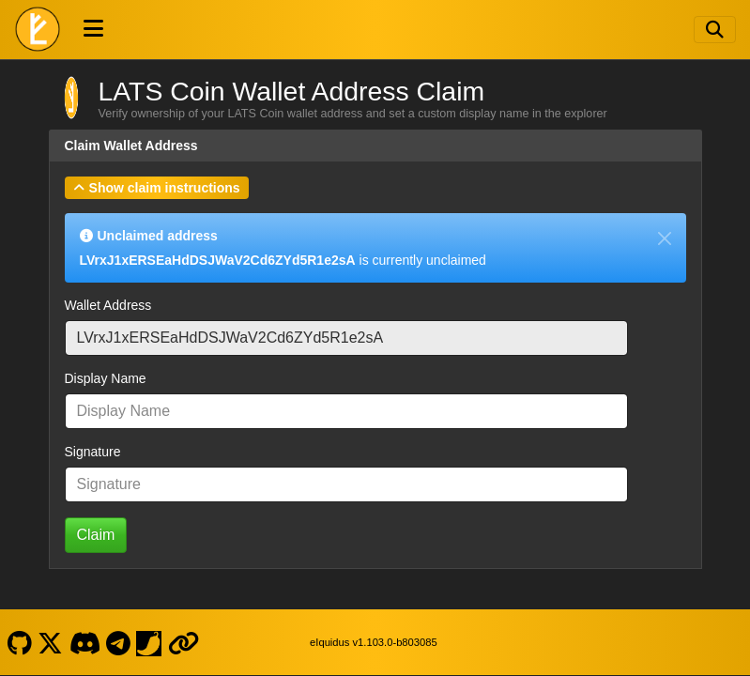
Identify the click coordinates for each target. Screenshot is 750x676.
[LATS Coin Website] (183, 642)
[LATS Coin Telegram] (118, 642)
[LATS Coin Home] (37, 29)
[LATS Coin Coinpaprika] (149, 642)
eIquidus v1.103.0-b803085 (373, 642)
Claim (96, 535)
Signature (93, 451)
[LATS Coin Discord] (84, 642)
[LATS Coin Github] (19, 642)
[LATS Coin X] (51, 642)
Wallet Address (108, 305)
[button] (157, 188)
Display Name (105, 378)
